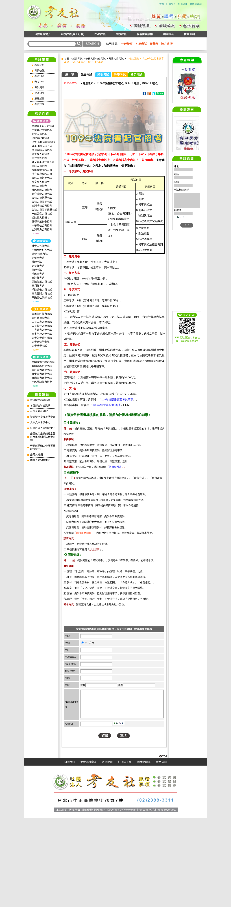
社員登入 (171, 4)
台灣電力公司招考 (42, 229)
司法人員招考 (39, 134)
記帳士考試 (38, 257)
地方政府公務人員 (42, 173)
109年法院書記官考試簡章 (117, 399)
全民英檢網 (36, 454)
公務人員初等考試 (42, 177)
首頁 (161, 4)
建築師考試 (38, 265)
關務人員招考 (39, 185)
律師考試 (37, 269)
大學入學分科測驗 (42, 337)
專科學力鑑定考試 (42, 369)
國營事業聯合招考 (42, 221)
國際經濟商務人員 (42, 169)
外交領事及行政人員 (43, 161)
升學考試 (120, 74)
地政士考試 (38, 273)
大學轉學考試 (39, 345)
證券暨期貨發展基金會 (42, 416)
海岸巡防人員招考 (42, 149)
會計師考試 (38, 277)
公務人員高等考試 (42, 201)
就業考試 (77, 58)
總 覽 (69, 74)
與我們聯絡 (144, 850)
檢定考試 (136, 74)
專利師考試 (38, 285)
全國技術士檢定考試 (43, 361)
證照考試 (103, 74)
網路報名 (168, 34)
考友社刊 (39, 81)
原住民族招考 (39, 157)
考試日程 (39, 76)
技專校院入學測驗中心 (42, 428)
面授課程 (121, 34)
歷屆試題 (39, 98)
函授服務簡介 (42, 34)
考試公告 (39, 65)
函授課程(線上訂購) (72, 34)
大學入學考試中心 (40, 422)
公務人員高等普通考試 (44, 209)
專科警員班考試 (40, 317)
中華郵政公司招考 (42, 130)
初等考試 (141, 43)
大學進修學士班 (40, 341)
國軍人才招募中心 (40, 460)
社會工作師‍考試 (40, 245)
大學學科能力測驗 (42, 313)
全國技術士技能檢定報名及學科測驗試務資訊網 (42, 436)
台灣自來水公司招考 (43, 126)
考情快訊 (39, 70)
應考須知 (39, 93)
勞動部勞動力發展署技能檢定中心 (42, 447)
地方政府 (167, 43)
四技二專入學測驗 (42, 321)
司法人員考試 (116, 58)
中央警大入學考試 (42, 329)
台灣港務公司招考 (42, 205)
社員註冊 (183, 4)
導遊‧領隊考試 (40, 253)
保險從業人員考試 (42, 281)
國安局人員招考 (40, 181)
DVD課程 (100, 34)
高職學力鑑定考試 (42, 377)
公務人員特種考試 (95, 58)
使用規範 (161, 850)
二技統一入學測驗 (42, 325)
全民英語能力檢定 (42, 381)
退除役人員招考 (40, 217)
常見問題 (107, 850)
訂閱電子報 (125, 850)
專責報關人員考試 (42, 293)
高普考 (154, 43)
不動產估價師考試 (42, 297)
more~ (35, 233)
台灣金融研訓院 (39, 411)
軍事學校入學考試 (42, 333)
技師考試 (37, 261)
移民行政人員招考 (42, 189)
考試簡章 (39, 87)
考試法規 (39, 104)
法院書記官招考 (40, 138)
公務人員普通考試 (42, 197)
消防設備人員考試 (42, 289)
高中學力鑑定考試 (42, 373)
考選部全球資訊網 (40, 405)
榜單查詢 (189, 34)
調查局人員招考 (40, 153)
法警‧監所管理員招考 (43, 142)
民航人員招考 (39, 165)
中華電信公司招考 (42, 225)
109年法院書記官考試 (106, 405)
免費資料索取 (88, 850)
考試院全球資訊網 (40, 400)
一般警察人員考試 (42, 213)
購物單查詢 (196, 4)
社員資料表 (115, 467)
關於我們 (69, 850)
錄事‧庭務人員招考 (42, 146)
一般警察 (127, 43)
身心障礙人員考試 (42, 193)
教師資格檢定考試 (42, 365)
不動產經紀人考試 (42, 249)
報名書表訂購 (145, 34)
